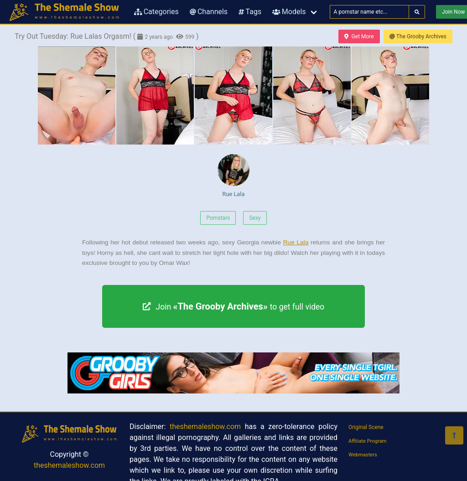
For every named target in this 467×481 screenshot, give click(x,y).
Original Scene (366, 427)
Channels (209, 11)
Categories (156, 11)
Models (289, 11)
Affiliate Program (367, 441)
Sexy (254, 218)
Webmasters (362, 455)
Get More (359, 36)
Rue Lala (233, 175)
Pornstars (218, 218)
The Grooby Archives (417, 36)
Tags (250, 11)
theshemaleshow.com (69, 465)
